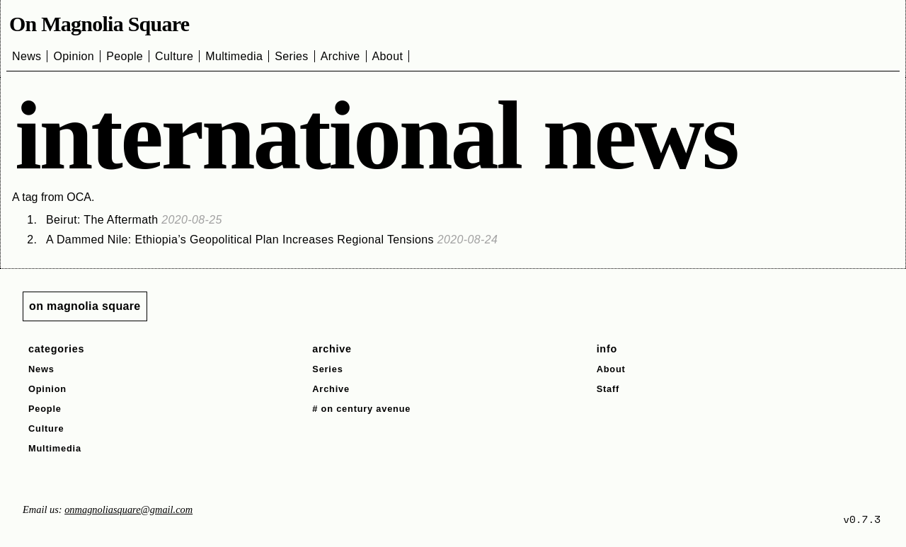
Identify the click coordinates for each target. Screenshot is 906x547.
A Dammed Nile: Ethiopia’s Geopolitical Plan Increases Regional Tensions (272, 240)
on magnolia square (85, 306)
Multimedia (234, 56)
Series (292, 56)
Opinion (73, 56)
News (26, 56)
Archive (340, 56)
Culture (174, 56)
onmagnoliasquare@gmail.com (128, 509)
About (387, 56)
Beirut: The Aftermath (134, 220)
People (124, 56)
